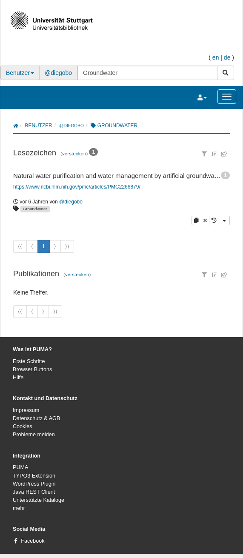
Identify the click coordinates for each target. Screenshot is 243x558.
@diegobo (58, 72)
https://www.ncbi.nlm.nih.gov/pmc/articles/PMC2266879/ (76, 187)
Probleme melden (34, 435)
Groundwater (35, 208)
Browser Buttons (32, 369)
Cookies (22, 426)
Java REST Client (34, 492)
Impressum (26, 410)
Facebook (32, 541)
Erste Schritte (29, 361)
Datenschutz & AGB (36, 418)
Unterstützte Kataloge (38, 500)
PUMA (20, 467)
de (227, 57)
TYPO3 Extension (34, 476)
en (215, 57)
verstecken (74, 153)
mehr (19, 508)
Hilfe (18, 378)
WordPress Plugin (34, 484)
